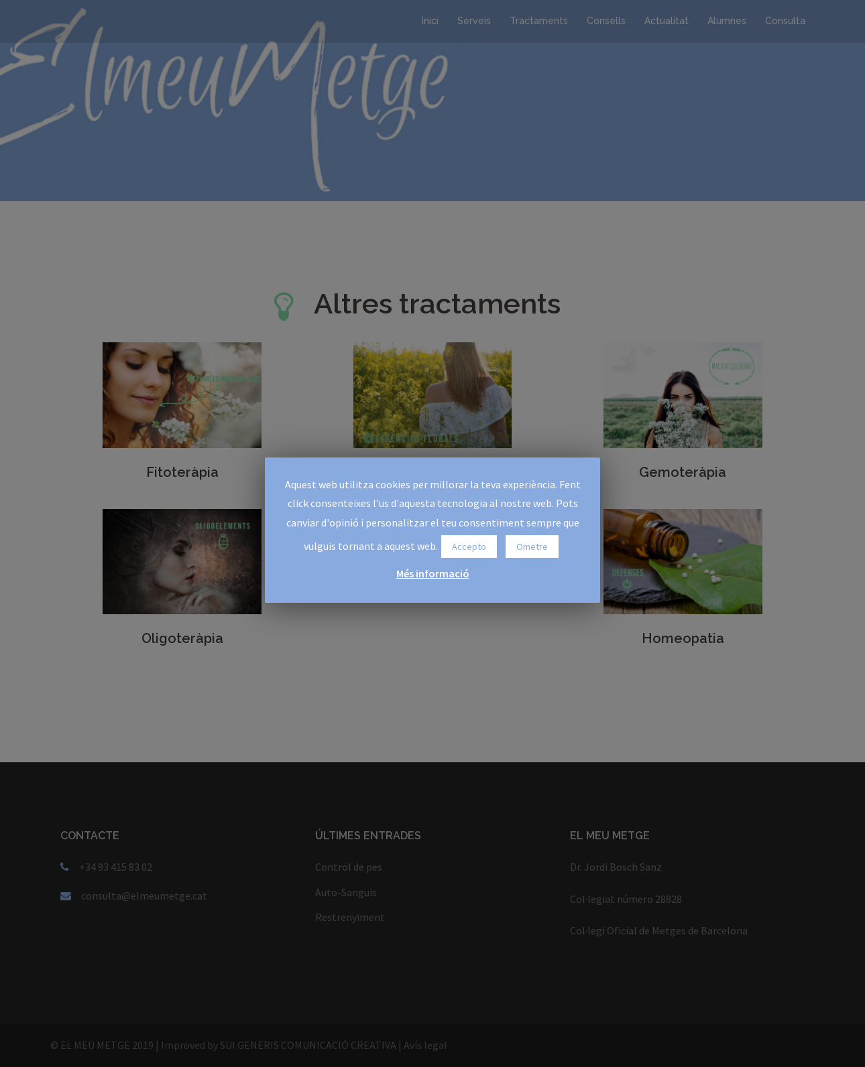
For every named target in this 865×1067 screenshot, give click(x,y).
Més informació (432, 573)
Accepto (469, 547)
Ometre (532, 547)
